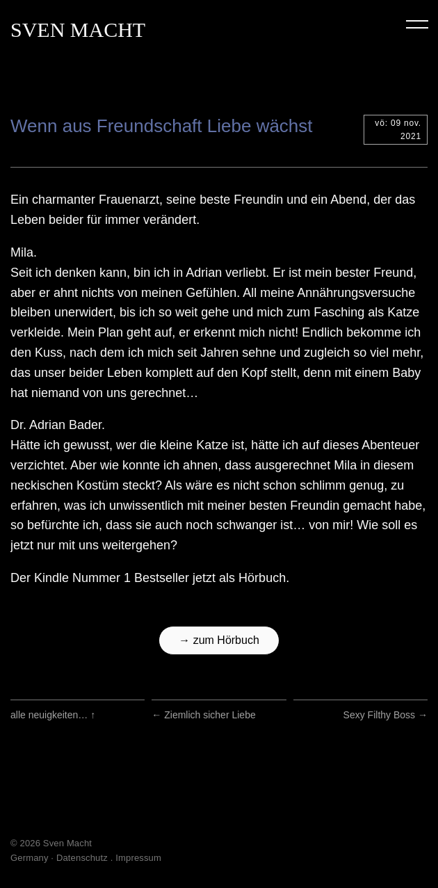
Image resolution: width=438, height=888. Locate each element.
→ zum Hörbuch (219, 640)
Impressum (138, 858)
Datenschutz (82, 858)
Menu (417, 24)
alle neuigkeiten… (52, 714)
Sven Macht (77, 29)
